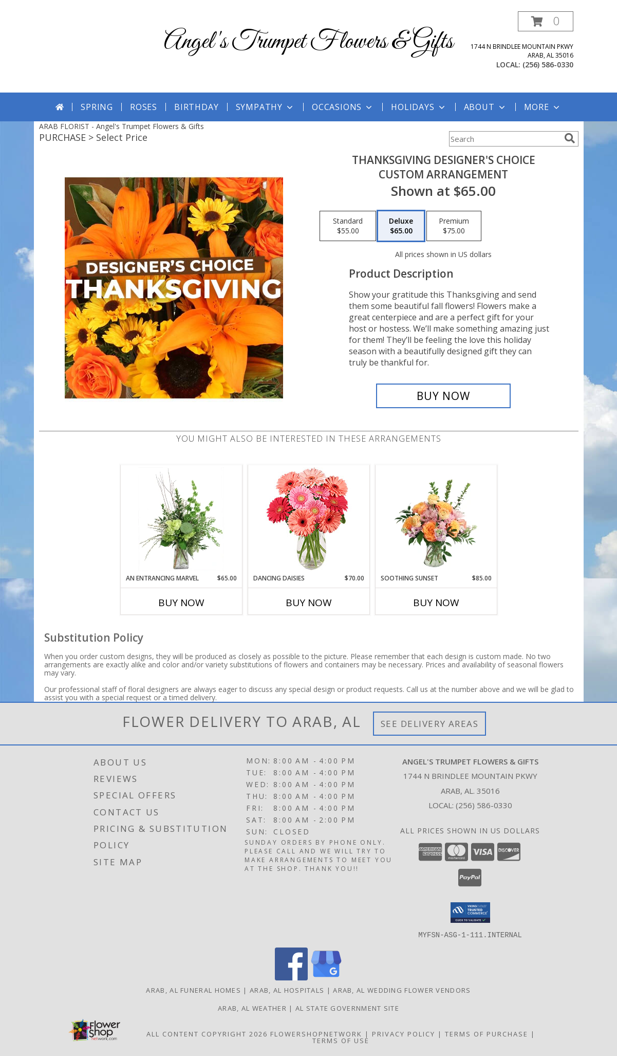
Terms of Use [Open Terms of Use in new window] (340, 1040)
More (543, 107)
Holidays (418, 107)
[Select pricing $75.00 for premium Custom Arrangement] (454, 226)
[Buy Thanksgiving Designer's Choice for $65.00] (443, 396)
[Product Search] (504, 139)
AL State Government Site (347, 1007)
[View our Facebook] (291, 977)
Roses (143, 107)
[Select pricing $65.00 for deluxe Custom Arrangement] (401, 226)
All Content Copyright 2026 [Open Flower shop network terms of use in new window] (207, 1033)
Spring (97, 107)
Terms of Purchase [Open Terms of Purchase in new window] (486, 1033)
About (485, 107)
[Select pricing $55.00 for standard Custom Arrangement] (348, 226)
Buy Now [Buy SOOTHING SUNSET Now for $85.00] (436, 602)
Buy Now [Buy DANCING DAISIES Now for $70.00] (309, 602)
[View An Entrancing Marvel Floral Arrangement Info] (181, 519)
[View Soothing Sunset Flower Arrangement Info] (436, 519)
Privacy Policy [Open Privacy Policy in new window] (403, 1033)
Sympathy (265, 107)
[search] (570, 138)
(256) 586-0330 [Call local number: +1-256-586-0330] (547, 64)
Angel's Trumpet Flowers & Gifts (308, 42)
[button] (545, 21)
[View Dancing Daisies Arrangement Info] (308, 519)
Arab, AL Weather (252, 1007)
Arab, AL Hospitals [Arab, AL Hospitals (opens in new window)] (287, 989)
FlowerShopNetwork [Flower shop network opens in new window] (316, 1033)
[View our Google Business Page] (326, 977)
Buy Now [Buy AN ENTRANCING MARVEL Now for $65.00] (181, 602)
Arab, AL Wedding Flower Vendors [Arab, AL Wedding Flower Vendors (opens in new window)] (402, 989)
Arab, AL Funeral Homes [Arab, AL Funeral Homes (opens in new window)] (193, 989)
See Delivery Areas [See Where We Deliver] (430, 724)
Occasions (343, 107)
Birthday (196, 107)
